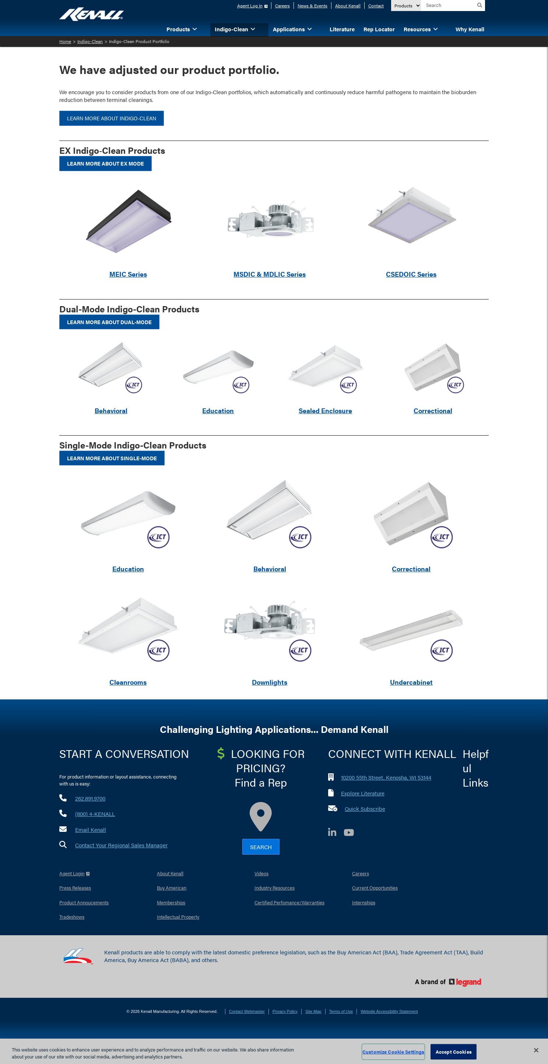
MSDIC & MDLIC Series (269, 274)
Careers (282, 5)
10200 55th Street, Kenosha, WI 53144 (386, 777)
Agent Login (71, 873)
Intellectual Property (178, 916)
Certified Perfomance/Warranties (289, 902)
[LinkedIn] (336, 833)
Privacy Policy (285, 1011)
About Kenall (348, 5)
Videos (261, 873)
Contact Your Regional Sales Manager (121, 845)
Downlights (269, 682)
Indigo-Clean (90, 41)
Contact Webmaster (247, 1011)
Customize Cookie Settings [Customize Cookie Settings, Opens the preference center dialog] (393, 1051)
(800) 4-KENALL (95, 813)
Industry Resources (274, 887)
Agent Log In (250, 5)
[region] (274, 1051)
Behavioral (111, 410)
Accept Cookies (454, 1051)
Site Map (313, 1011)
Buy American (171, 887)
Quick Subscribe (365, 808)
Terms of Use (341, 1011)
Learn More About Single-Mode (112, 458)
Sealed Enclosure (325, 410)
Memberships (171, 902)
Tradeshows (71, 916)
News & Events (312, 5)
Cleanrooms (128, 682)
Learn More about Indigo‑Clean (111, 118)
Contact (376, 5)
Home (65, 41)
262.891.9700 (90, 798)
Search (261, 847)
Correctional (433, 410)
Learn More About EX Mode (105, 163)
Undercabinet (411, 682)
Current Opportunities (375, 887)
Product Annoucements (84, 902)
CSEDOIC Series (411, 274)
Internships (363, 902)
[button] (205, 28)
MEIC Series (128, 274)
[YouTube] (352, 833)
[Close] (536, 1050)
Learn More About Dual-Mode (109, 322)
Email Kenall (90, 829)
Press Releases (75, 887)
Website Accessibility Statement (389, 1011)
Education (218, 410)
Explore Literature (362, 793)
